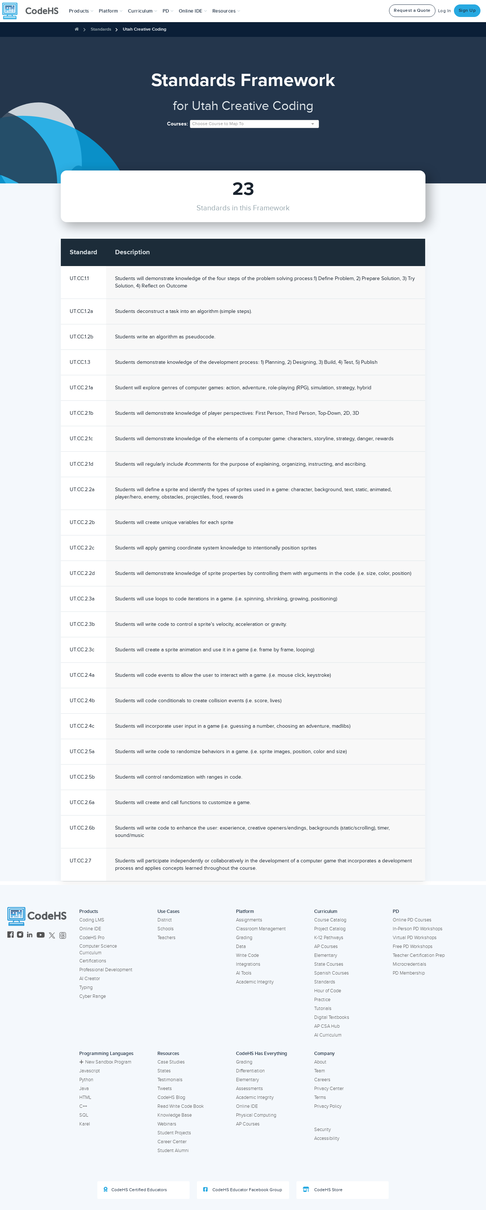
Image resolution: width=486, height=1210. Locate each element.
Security (322, 1130)
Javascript (89, 1071)
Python (86, 1080)
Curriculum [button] (142, 11)
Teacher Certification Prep (419, 955)
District (164, 920)
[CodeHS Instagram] (20, 935)
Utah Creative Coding (144, 29)
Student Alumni (173, 1151)
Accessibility (326, 1138)
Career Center (172, 1142)
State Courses (328, 964)
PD (396, 911)
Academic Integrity (255, 982)
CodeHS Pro (91, 938)
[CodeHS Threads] (62, 935)
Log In (444, 11)
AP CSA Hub (327, 1026)
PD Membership (409, 973)
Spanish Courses (331, 973)
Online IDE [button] (193, 11)
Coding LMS (91, 920)
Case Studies (171, 1062)
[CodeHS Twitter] (52, 935)
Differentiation (250, 1071)
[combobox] (254, 124)
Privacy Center (329, 1089)
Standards (101, 29)
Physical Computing (256, 1115)
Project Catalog (330, 929)
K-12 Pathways (328, 938)
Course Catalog (330, 920)
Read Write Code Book (180, 1106)
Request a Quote (412, 10)
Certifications (92, 961)
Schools (165, 929)
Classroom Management (261, 929)
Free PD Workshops (413, 946)
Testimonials (170, 1080)
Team (319, 1071)
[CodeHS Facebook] (10, 935)
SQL (83, 1115)
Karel (84, 1124)
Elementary (325, 955)
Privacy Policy (327, 1106)
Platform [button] (111, 11)
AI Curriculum (327, 1035)
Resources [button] (226, 11)
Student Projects (174, 1133)
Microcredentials (409, 964)
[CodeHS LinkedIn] (30, 935)
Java (84, 1089)
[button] (81, 11)
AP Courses (326, 946)
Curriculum (325, 911)
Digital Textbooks (331, 1017)
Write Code (247, 955)
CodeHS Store (323, 1190)
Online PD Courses (412, 920)
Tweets (164, 1089)
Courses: (177, 124)
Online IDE (90, 929)
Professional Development (105, 970)
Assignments (249, 920)
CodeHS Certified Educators (135, 1190)
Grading (244, 938)
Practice (322, 1000)
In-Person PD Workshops (417, 929)
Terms (320, 1097)
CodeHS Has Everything (261, 1053)
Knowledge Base (174, 1115)
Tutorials (322, 1008)
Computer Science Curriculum (98, 949)
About (320, 1062)
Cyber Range (92, 996)
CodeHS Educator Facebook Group (242, 1190)
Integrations (248, 964)
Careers (322, 1080)
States (164, 1071)
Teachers (166, 938)
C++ (83, 1106)
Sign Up (467, 10)
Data (241, 946)
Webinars (166, 1124)
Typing (86, 987)
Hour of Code (327, 991)
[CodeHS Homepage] (33, 11)
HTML (85, 1097)
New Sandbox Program (105, 1062)
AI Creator (89, 979)
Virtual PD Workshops (415, 938)
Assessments (249, 1089)
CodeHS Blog (171, 1097)
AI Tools (243, 973)
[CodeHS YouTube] (41, 935)
